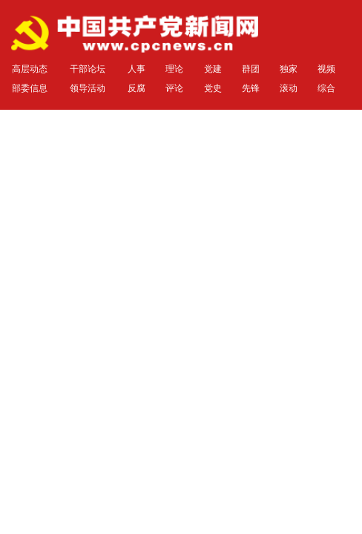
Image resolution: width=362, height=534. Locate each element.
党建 (213, 69)
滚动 (288, 88)
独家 (288, 69)
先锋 (251, 88)
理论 (174, 69)
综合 (326, 88)
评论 (174, 88)
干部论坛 (87, 69)
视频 (326, 69)
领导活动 (87, 88)
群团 (251, 69)
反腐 (136, 88)
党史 (213, 88)
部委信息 (29, 88)
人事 (136, 69)
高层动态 (29, 69)
